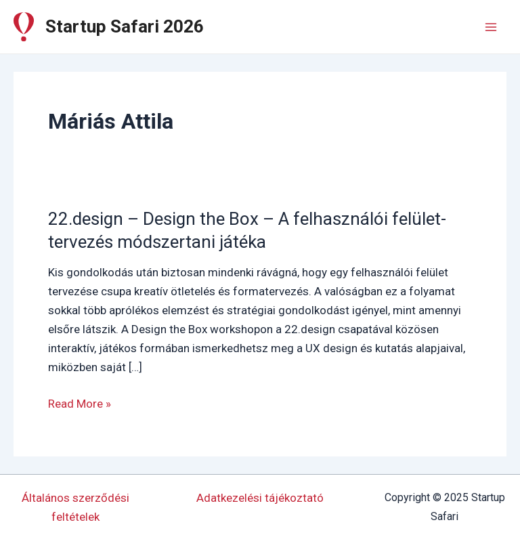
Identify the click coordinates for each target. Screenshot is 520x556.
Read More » (79, 403)
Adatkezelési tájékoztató (260, 498)
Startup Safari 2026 (124, 26)
